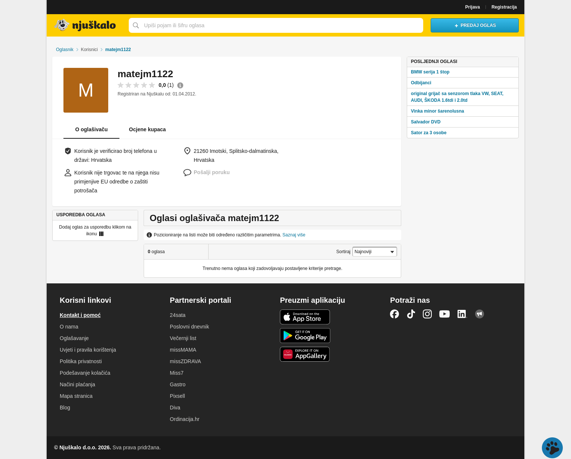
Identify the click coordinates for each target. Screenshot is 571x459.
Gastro (177, 384)
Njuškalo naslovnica (85, 25)
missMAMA (183, 350)
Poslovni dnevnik (189, 327)
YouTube (444, 313)
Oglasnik (65, 49)
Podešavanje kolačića (85, 373)
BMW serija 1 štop (430, 72)
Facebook (394, 313)
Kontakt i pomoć (80, 315)
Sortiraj (343, 251)
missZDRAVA (185, 361)
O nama (69, 327)
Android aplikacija (305, 335)
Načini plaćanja (77, 384)
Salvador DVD (425, 122)
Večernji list (183, 338)
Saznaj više (294, 235)
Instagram (427, 313)
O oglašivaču (91, 129)
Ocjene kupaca (147, 129)
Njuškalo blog (479, 313)
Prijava (472, 7)
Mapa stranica (76, 396)
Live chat (552, 448)
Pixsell (177, 396)
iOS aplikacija (305, 316)
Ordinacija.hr (184, 419)
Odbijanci (421, 82)
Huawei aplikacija (305, 354)
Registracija (504, 7)
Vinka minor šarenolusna (437, 111)
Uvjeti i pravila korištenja (88, 350)
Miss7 (177, 373)
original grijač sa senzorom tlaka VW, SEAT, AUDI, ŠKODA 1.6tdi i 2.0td (457, 97)
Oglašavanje (74, 338)
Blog (65, 408)
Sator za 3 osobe (428, 132)
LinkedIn (462, 313)
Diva (175, 408)
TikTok (410, 313)
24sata (177, 315)
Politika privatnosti (81, 361)
